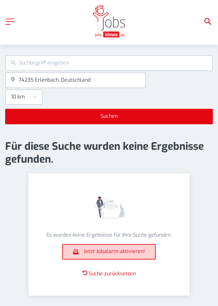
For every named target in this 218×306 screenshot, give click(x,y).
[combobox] (109, 63)
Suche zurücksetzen (109, 273)
